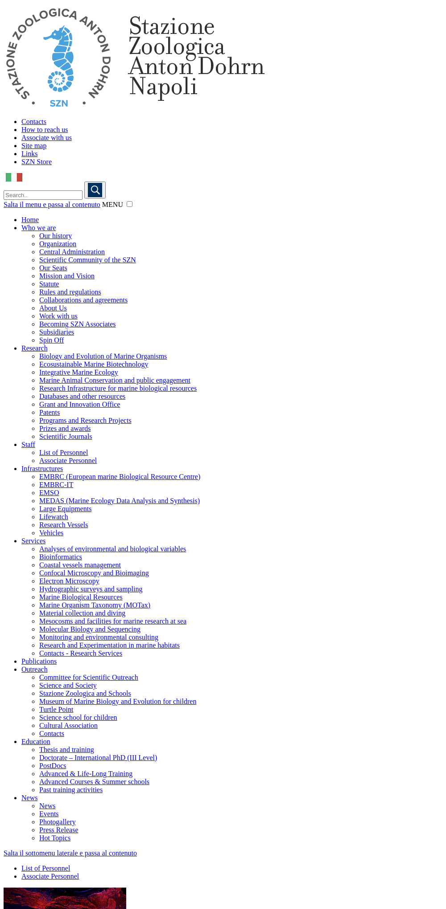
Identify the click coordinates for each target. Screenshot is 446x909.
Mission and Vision (67, 276)
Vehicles (51, 533)
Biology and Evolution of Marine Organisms (103, 356)
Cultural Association (68, 725)
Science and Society (68, 685)
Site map (33, 145)
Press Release (58, 830)
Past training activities (71, 789)
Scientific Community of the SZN (87, 260)
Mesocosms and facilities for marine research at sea (112, 621)
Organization (57, 244)
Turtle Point (56, 709)
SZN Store (36, 161)
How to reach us (44, 129)
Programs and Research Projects (85, 420)
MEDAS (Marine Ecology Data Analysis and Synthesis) (119, 500)
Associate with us (46, 137)
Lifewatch (53, 517)
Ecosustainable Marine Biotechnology (93, 364)
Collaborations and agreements (83, 300)
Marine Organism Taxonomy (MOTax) (94, 605)
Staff (28, 444)
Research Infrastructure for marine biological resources (118, 388)
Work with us (58, 316)
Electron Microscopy (69, 581)
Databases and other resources (82, 396)
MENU (112, 204)
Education (35, 741)
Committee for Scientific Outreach (88, 677)
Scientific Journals (65, 436)
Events (49, 814)
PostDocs (52, 765)
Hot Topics (54, 838)
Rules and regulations (70, 292)
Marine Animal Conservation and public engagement (114, 380)
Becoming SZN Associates (77, 324)
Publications (39, 661)
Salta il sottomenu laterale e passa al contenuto (70, 853)
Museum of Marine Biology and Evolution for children (117, 701)
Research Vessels (63, 525)
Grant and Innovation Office (79, 404)
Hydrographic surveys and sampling (91, 589)
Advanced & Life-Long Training (85, 773)
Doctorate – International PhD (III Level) (98, 757)
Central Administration (72, 252)
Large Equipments (65, 508)
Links (29, 153)
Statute (49, 284)
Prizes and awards (65, 428)
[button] (129, 204)
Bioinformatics (60, 557)
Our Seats (53, 268)
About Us (53, 308)
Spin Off (51, 340)
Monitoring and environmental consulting (98, 637)
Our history (55, 236)
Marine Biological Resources (81, 597)
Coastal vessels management (80, 565)
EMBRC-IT (56, 484)
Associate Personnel (68, 460)
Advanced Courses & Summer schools (94, 781)
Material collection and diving (82, 613)
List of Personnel (63, 452)
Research (34, 348)
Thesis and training (66, 749)
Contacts (33, 121)
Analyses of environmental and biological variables (112, 549)
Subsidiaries (56, 332)
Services (33, 541)
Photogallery (57, 822)
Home (30, 219)
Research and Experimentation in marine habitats (109, 645)
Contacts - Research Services (80, 653)
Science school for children (78, 717)
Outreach (34, 669)
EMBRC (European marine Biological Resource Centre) (119, 476)
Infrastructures (42, 468)
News (29, 798)
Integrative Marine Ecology (78, 372)
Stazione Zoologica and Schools (85, 693)
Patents (49, 412)
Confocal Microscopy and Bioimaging (94, 573)
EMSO (49, 492)
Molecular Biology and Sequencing (89, 629)
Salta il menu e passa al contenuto (52, 204)
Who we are (38, 227)
